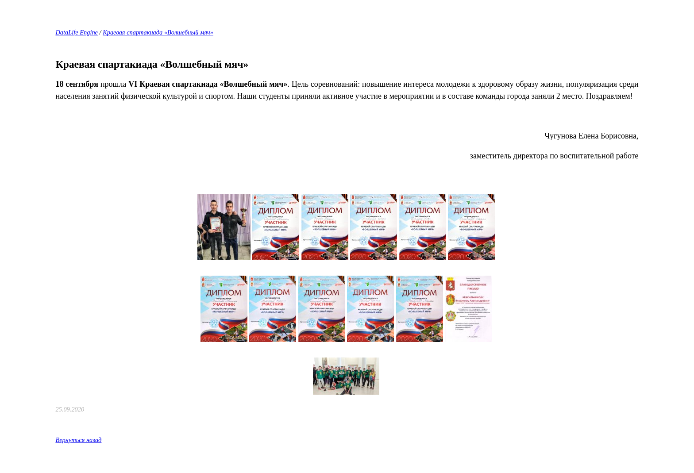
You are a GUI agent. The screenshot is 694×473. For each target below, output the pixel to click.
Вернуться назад (78, 439)
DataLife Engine (76, 32)
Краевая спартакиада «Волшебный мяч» (158, 32)
